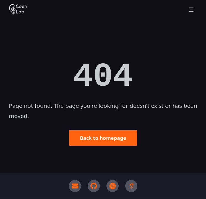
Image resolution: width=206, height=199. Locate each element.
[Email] (75, 186)
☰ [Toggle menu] (191, 9)
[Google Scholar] (131, 186)
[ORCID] (112, 186)
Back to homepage (103, 137)
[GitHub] (94, 186)
